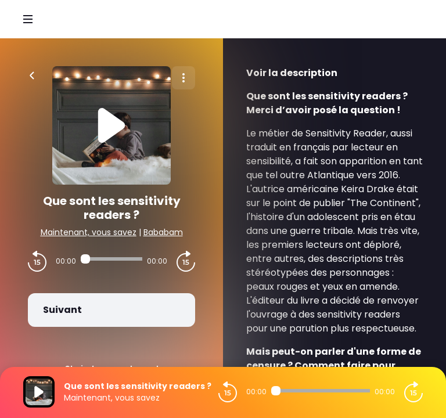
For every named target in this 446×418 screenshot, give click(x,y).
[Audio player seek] (111, 259)
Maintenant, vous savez (88, 232)
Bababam (163, 232)
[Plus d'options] (183, 77)
